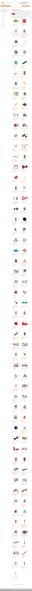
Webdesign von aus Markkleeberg (17, 590)
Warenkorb (26, 6)
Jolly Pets (3, 16)
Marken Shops (4, 11)
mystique (3, 25)
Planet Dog (4, 27)
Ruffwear (3, 19)
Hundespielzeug (4, 9)
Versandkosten (20, 584)
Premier (3, 24)
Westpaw (3, 22)
